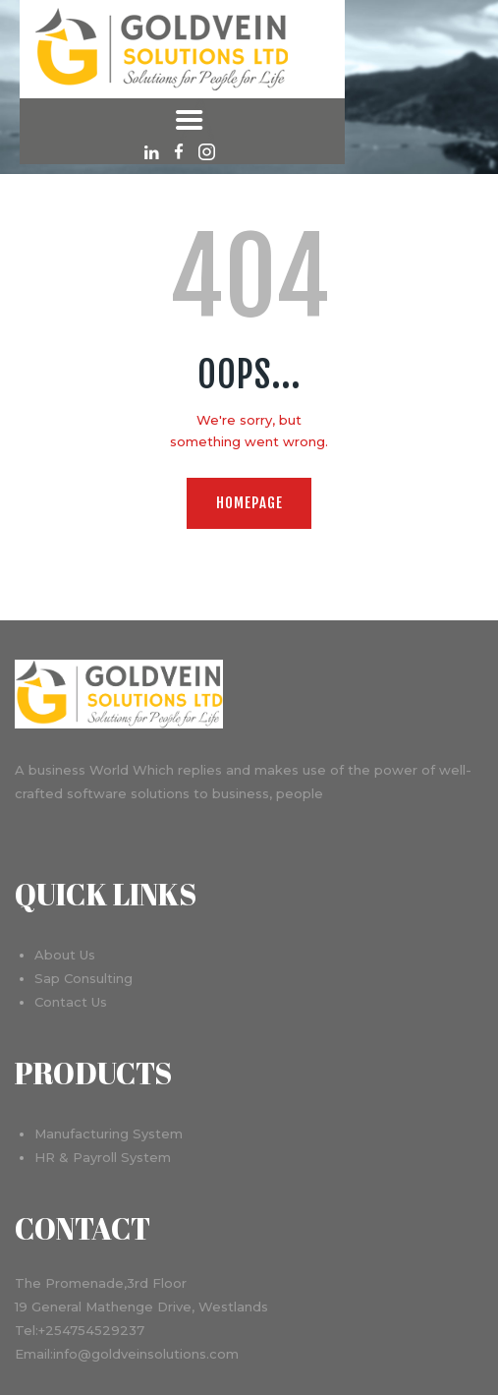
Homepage (249, 503)
